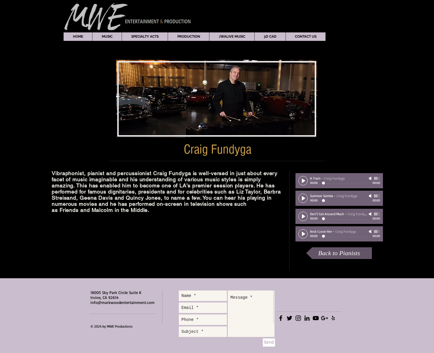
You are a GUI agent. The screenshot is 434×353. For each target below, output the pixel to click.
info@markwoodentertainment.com (122, 302)
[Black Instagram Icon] (298, 318)
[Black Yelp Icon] (333, 318)
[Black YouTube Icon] (315, 318)
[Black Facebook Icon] (280, 318)
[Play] (303, 181)
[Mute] (371, 178)
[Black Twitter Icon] (289, 318)
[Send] (269, 342)
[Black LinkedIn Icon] (307, 318)
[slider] (377, 178)
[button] (107, 36)
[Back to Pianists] (339, 253)
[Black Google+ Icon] (324, 318)
